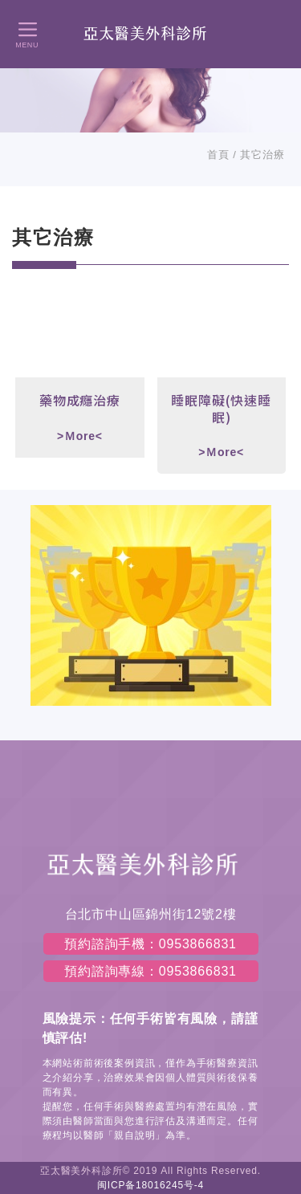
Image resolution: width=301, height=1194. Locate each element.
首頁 (218, 155)
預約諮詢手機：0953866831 (150, 944)
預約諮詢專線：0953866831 (150, 971)
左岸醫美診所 (150, 33)
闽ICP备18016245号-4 (150, 1185)
